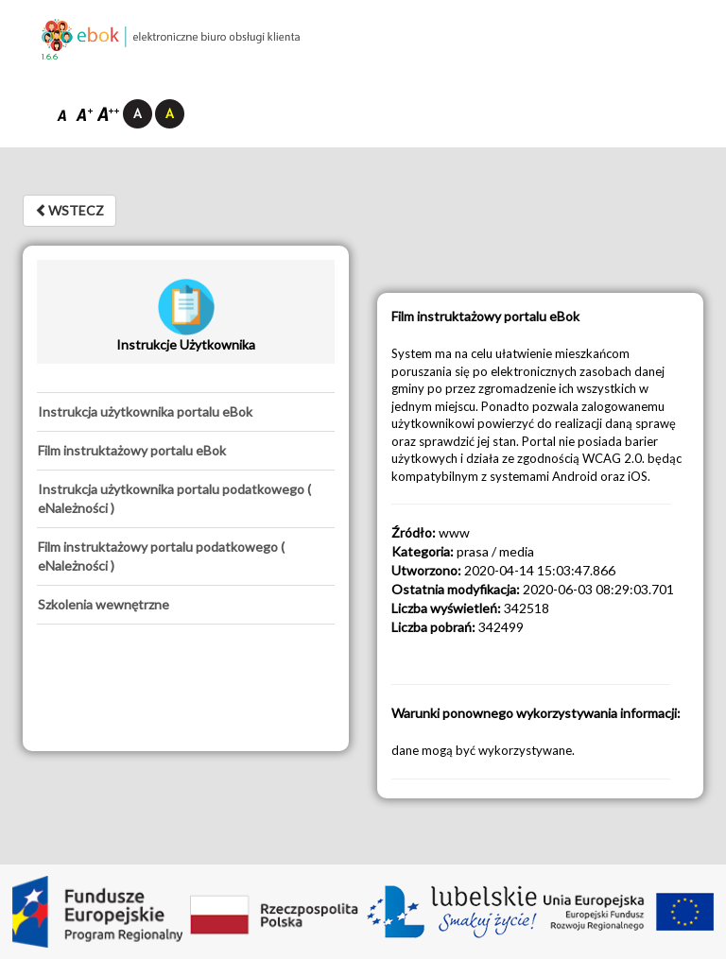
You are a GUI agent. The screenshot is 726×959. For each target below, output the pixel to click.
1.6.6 (50, 57)
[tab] (186, 412)
